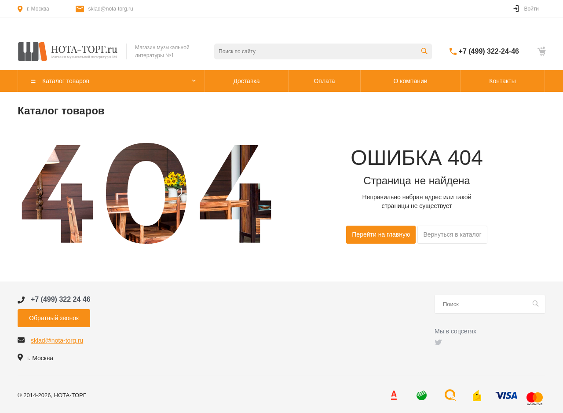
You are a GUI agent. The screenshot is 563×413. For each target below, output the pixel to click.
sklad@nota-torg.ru (110, 9)
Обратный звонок (54, 318)
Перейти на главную (381, 234)
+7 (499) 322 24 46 (61, 299)
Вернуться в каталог (452, 234)
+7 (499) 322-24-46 (489, 51)
